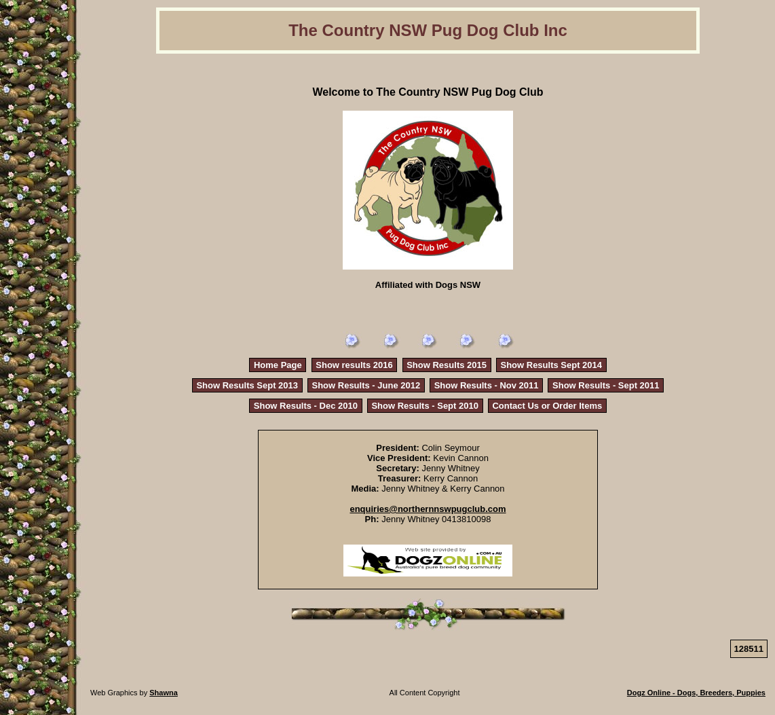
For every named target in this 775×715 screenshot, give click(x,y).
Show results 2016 (354, 365)
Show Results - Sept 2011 (606, 385)
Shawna (163, 693)
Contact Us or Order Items (547, 406)
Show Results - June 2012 (366, 385)
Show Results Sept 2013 (247, 385)
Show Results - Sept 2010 (424, 406)
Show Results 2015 (447, 365)
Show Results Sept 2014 (551, 365)
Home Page (278, 365)
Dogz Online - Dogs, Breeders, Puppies (696, 693)
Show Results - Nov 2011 (486, 385)
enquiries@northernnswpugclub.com (427, 509)
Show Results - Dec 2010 (306, 406)
